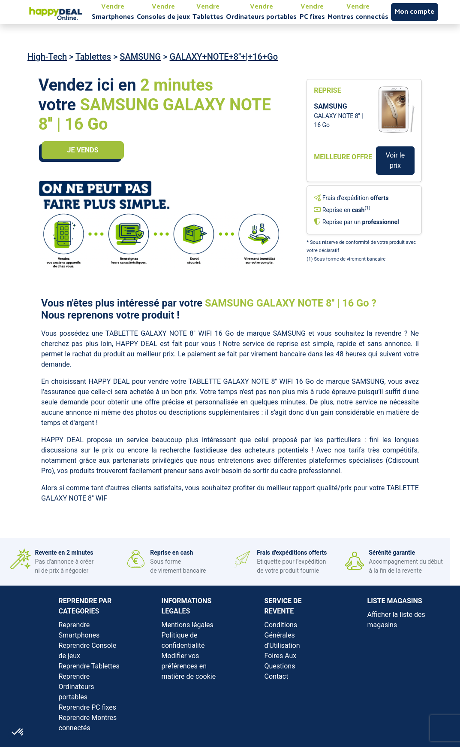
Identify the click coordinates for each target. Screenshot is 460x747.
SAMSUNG (140, 57)
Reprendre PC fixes (88, 707)
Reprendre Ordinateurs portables (76, 686)
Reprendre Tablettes (89, 666)
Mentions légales (187, 625)
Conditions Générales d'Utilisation (282, 635)
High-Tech (47, 57)
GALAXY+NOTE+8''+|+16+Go (224, 57)
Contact (277, 676)
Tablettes (93, 57)
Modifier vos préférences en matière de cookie (189, 666)
